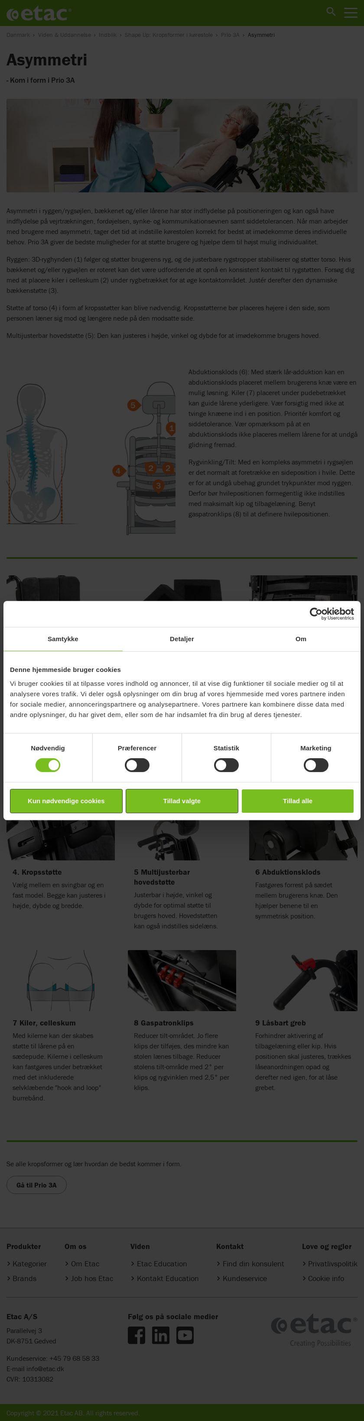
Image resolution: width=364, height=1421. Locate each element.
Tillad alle (297, 801)
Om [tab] (301, 638)
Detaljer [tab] (182, 638)
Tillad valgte (182, 801)
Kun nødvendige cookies (66, 801)
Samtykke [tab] (63, 638)
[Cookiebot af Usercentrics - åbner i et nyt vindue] (316, 613)
